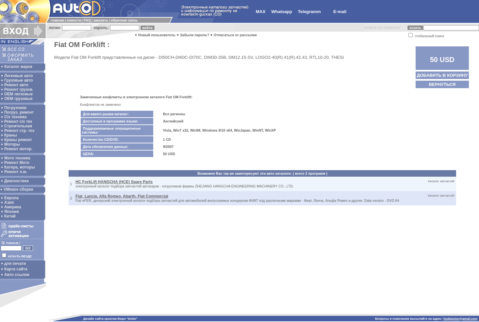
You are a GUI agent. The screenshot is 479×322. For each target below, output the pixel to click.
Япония (11, 211)
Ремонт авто (16, 85)
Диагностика (16, 181)
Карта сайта (15, 269)
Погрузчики (15, 107)
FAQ (87, 20)
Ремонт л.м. (15, 171)
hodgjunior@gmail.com (460, 318)
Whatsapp (281, 11)
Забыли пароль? (194, 35)
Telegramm (309, 11)
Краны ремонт (18, 139)
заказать (100, 20)
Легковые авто (18, 75)
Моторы (12, 144)
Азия (9, 202)
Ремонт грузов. (18, 89)
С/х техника (15, 117)
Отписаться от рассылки (235, 35)
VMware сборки (18, 189)
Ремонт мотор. (18, 149)
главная (57, 20)
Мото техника (17, 158)
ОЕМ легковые (18, 94)
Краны (10, 135)
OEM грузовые (18, 98)
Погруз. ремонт (19, 112)
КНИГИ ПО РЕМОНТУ (383, 28)
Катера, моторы (19, 167)
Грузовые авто (18, 80)
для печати (15, 263)
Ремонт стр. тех (19, 130)
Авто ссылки (16, 274)
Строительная (18, 126)
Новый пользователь (156, 35)
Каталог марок (18, 66)
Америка (12, 207)
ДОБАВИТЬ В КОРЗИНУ (442, 75)
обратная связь (124, 20)
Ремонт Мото (16, 162)
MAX (261, 11)
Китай (10, 216)
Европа (11, 198)
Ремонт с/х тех (18, 121)
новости (74, 20)
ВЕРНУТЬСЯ (442, 84)
